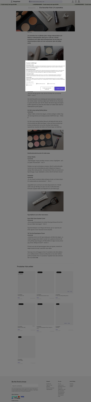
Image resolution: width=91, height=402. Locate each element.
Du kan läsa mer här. (29, 82)
